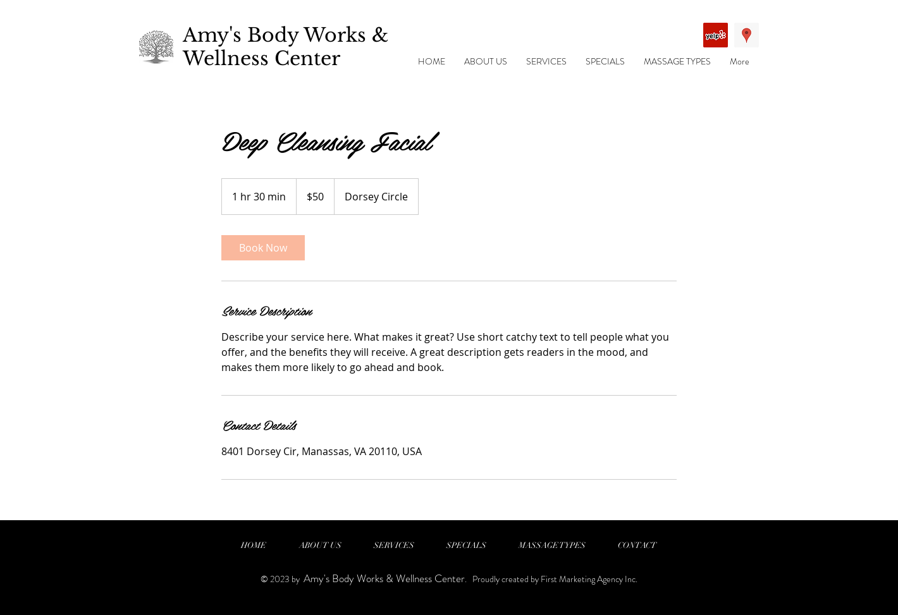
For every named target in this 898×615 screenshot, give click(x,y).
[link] (263, 247)
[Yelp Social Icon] (715, 35)
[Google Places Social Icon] (746, 35)
